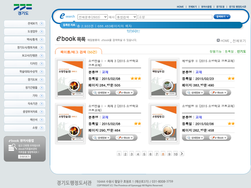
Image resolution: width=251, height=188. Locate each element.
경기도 (148, 32)
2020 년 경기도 (179, 32)
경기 (160, 32)
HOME (225, 40)
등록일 (229, 51)
